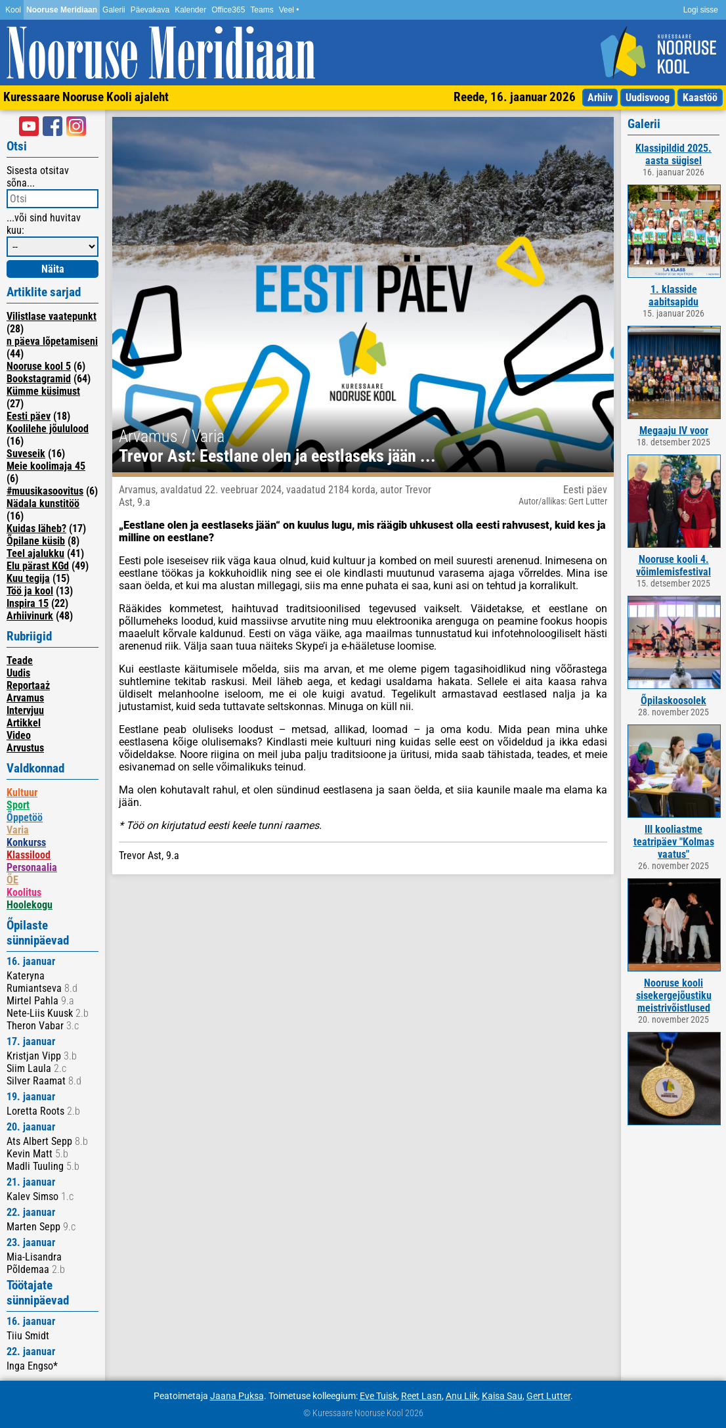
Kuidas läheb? (36, 528)
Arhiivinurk (30, 616)
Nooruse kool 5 (39, 366)
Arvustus (25, 748)
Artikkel (24, 723)
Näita (52, 269)
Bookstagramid (39, 378)
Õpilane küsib (36, 541)
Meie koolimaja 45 (46, 466)
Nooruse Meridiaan (61, 9)
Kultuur (22, 792)
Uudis (18, 673)
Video (19, 735)
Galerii (113, 9)
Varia (18, 830)
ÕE (12, 880)
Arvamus (25, 698)
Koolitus (24, 892)
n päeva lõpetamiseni (52, 341)
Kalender (190, 9)
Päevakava (150, 9)
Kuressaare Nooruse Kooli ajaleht (86, 96)
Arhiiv (599, 97)
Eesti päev (29, 416)
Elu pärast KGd (38, 566)
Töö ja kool (30, 591)
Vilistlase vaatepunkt (51, 316)
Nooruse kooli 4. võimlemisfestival (673, 565)
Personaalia (32, 867)
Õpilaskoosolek (673, 700)
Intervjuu (25, 710)
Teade (20, 660)
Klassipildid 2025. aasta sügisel (673, 154)
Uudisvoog (648, 97)
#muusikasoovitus (45, 491)
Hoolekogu (30, 905)
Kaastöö (700, 97)
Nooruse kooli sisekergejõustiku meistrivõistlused (674, 995)
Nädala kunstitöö (43, 503)
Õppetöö (25, 817)
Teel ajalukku (35, 553)
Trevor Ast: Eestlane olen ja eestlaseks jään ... (277, 456)
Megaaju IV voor (673, 430)
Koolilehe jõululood (48, 428)
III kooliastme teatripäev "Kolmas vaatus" (673, 841)
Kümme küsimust (43, 391)
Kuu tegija (28, 578)
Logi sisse (700, 9)
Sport (18, 805)
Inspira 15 (28, 603)
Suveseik (26, 453)
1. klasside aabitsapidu (673, 295)
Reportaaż (28, 685)
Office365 (228, 9)
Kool (13, 9)
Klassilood (29, 855)
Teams (261, 9)
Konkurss (26, 842)
